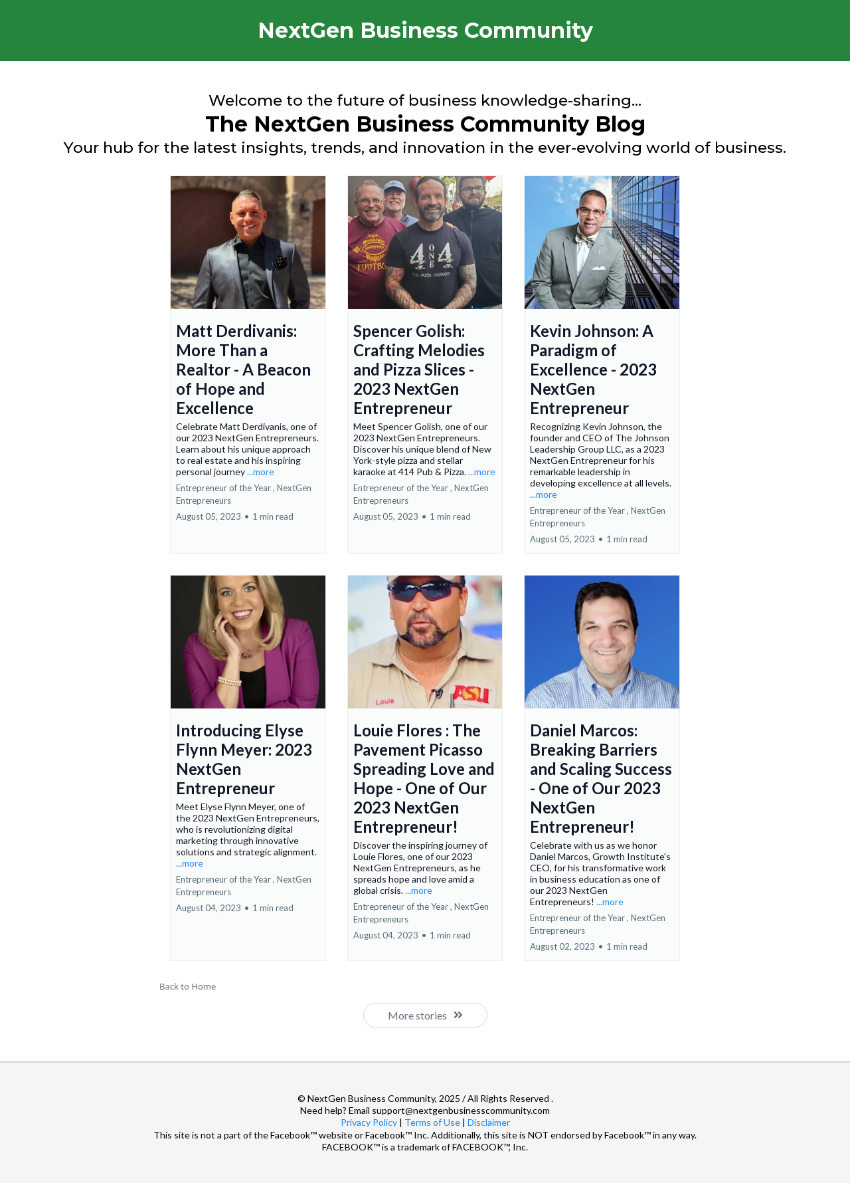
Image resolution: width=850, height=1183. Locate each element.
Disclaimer (489, 1122)
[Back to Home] (425, 986)
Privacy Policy (369, 1122)
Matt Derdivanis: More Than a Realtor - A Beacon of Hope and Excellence (243, 369)
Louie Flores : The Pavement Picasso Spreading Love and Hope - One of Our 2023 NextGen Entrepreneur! (424, 778)
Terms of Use (432, 1122)
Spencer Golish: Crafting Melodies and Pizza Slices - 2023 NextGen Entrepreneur (419, 369)
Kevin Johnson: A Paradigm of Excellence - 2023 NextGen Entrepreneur (593, 369)
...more (260, 471)
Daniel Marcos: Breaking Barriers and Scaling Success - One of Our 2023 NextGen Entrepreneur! (601, 778)
